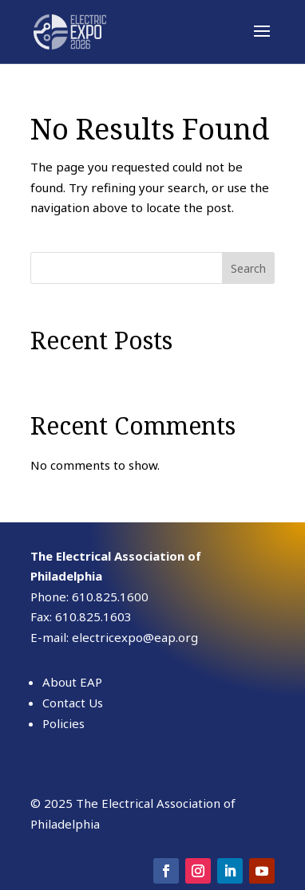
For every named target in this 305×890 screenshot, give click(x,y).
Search (248, 268)
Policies (63, 723)
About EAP (72, 682)
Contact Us (72, 703)
